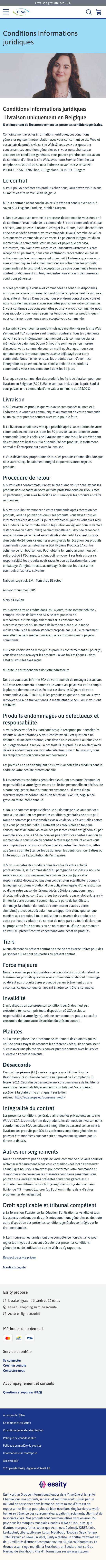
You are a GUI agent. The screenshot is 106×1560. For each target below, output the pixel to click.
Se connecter (12, 1360)
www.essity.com (78, 1551)
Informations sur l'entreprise (20, 1453)
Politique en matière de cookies (22, 1445)
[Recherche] (89, 12)
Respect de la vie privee (19, 1257)
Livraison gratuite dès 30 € (53, 3)
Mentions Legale (14, 1267)
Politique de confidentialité (19, 1438)
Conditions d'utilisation (17, 1422)
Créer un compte (14, 1365)
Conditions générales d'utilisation (23, 1430)
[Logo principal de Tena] (24, 12)
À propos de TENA (14, 1415)
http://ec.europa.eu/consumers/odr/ (40, 1097)
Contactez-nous (14, 1370)
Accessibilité (10, 1460)
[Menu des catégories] (6, 12)
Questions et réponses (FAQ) (22, 1392)
